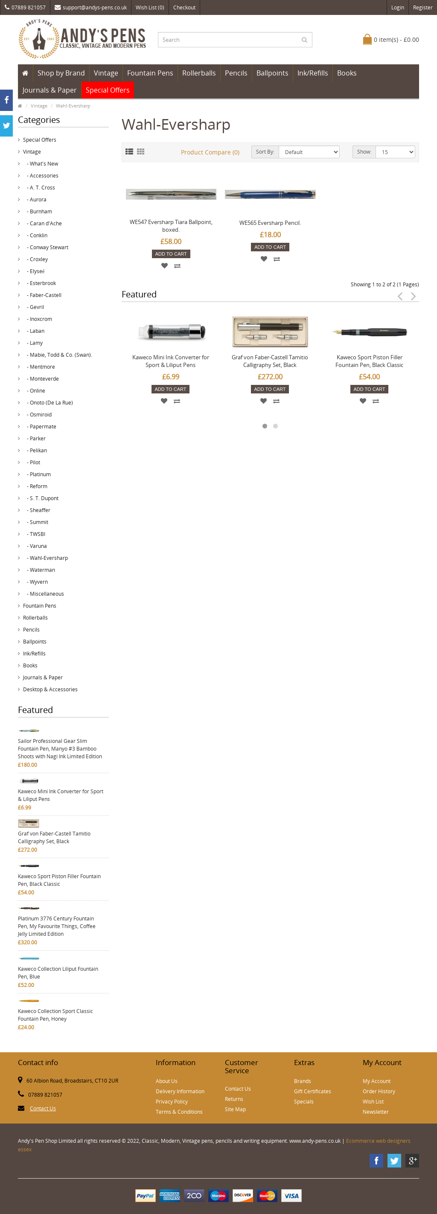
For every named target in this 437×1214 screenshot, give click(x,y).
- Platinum (37, 474)
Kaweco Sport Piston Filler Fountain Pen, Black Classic (59, 880)
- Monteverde (41, 378)
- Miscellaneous (43, 593)
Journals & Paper (50, 90)
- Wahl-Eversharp (45, 558)
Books (347, 73)
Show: (364, 151)
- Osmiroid (37, 414)
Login (397, 7)
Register (423, 7)
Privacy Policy (172, 1101)
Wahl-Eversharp (73, 105)
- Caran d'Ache (42, 223)
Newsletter (376, 1111)
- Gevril (33, 307)
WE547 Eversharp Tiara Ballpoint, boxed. (171, 225)
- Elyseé (33, 271)
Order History (379, 1091)
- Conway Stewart (45, 247)
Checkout (184, 7)
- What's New (40, 163)
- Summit (35, 522)
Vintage (106, 73)
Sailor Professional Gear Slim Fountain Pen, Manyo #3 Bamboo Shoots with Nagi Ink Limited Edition (60, 748)
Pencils (236, 73)
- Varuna (35, 546)
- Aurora (35, 199)
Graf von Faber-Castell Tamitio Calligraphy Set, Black (54, 837)
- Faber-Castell (42, 295)
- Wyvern (35, 581)
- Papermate (39, 426)
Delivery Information (180, 1091)
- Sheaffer (36, 510)
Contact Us (43, 1108)
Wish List (373, 1101)
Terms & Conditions (179, 1111)
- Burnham (37, 211)
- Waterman (39, 570)
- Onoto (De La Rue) (48, 402)
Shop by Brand (61, 73)
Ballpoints (272, 73)
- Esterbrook (39, 283)
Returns (234, 1099)
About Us (167, 1081)
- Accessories (40, 175)
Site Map (235, 1109)
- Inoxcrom (37, 319)
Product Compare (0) (210, 152)
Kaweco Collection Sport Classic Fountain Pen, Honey (55, 1014)
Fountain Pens (150, 73)
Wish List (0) (150, 7)
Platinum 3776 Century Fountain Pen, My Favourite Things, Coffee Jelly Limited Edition (57, 926)
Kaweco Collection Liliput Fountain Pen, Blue (58, 972)
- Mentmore (39, 366)
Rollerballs (199, 73)
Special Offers (108, 90)
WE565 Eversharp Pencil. (270, 223)
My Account (376, 1081)
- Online (34, 390)
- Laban (33, 331)
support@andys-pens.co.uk (91, 7)
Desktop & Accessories (50, 689)
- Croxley (35, 259)
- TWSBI (34, 534)
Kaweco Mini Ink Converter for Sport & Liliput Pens (60, 795)
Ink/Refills (312, 73)
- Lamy (33, 342)
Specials (304, 1101)
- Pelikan (35, 450)
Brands (302, 1081)
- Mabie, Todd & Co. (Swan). (57, 354)
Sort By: (265, 151)
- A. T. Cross (39, 187)
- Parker (34, 438)
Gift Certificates (312, 1091)
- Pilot (31, 462)
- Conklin (35, 235)
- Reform (35, 486)
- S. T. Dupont (40, 498)
